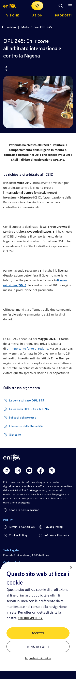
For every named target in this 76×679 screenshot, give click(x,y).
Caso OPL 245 (42, 27)
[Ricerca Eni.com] (60, 5)
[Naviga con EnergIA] (37, 5)
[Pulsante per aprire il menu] (70, 5)
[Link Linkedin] (6, 470)
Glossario (15, 434)
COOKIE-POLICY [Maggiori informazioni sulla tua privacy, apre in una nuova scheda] (30, 618)
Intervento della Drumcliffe (26, 426)
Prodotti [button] (63, 15)
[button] (9, 5)
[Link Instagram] (18, 470)
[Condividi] (5, 68)
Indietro (11, 27)
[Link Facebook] (40, 470)
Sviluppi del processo (22, 417)
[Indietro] (2, 27)
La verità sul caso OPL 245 (26, 400)
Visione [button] (12, 15)
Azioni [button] (38, 15)
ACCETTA (38, 633)
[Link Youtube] (29, 470)
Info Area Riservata (56, 535)
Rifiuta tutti (38, 646)
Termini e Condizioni (22, 526)
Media (25, 27)
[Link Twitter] (52, 470)
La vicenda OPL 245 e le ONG (29, 409)
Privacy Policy (53, 526)
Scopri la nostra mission (24, 510)
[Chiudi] (71, 567)
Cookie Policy (18, 535)
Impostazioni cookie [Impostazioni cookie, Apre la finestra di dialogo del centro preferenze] (38, 658)
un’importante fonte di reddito (27, 348)
